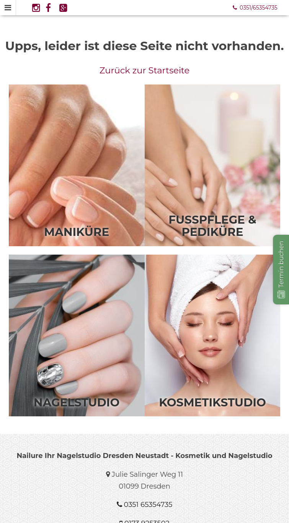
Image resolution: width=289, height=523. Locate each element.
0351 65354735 (144, 504)
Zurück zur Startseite (145, 70)
